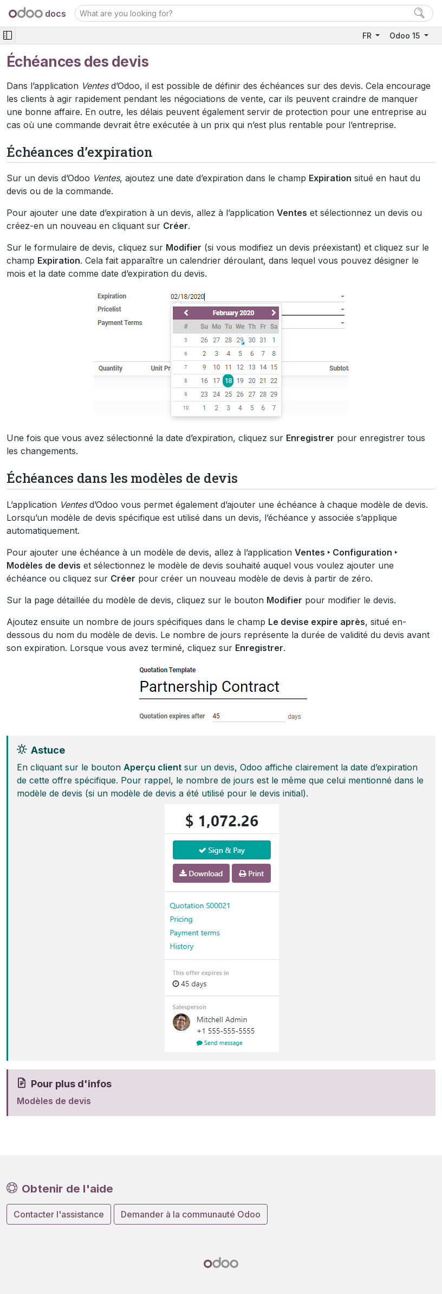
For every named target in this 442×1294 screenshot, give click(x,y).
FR (368, 35)
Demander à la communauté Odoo (191, 1214)
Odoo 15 (405, 35)
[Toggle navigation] (7, 35)
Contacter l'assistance (59, 1214)
